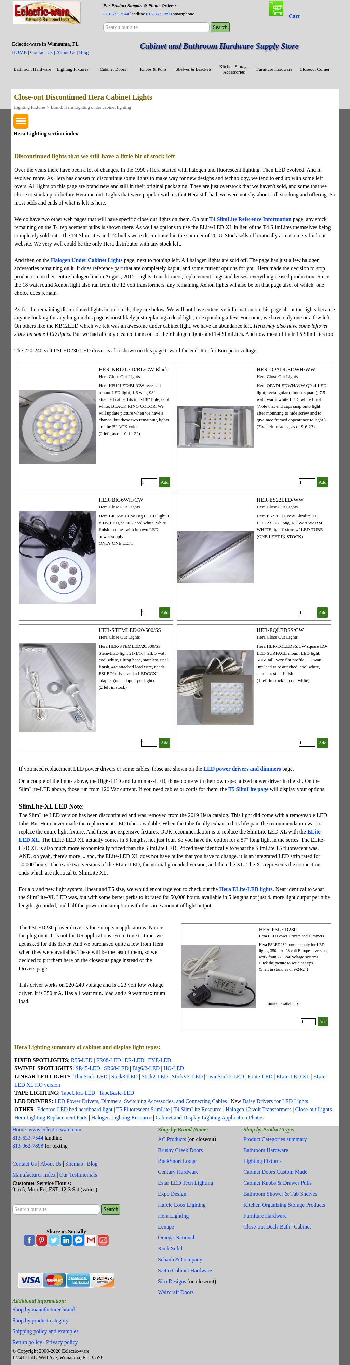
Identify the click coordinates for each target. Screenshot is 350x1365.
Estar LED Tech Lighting (185, 1183)
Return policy (27, 1342)
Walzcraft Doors (176, 1292)
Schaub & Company (180, 1259)
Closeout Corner (315, 69)
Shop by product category (40, 1320)
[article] (96, 427)
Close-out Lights (313, 1109)
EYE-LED (159, 1060)
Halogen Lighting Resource (121, 1117)
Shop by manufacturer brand (43, 1309)
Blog (84, 52)
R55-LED (81, 1060)
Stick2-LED (155, 1076)
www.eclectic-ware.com (55, 1129)
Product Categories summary (275, 1139)
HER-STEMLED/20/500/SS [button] (130, 630)
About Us (66, 52)
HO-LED (173, 1068)
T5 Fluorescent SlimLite (143, 1109)
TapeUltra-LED (78, 1093)
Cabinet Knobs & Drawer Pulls (277, 1183)
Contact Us (41, 52)
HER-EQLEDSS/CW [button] (280, 630)
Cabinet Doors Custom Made (275, 1172)
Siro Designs (172, 1281)
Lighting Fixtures (73, 69)
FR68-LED (108, 1060)
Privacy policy (62, 1342)
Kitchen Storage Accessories (233, 69)
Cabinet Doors (113, 69)
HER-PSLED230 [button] (277, 929)
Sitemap (74, 1164)
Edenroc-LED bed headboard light (74, 1109)
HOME (19, 52)
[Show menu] (20, 121)
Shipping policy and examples (45, 1331)
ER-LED (134, 1060)
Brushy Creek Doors (180, 1150)
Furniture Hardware (274, 69)
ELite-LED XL (292, 1076)
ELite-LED (260, 1076)
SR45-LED (88, 1068)
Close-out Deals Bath (266, 1227)
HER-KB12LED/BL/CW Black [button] (133, 369)
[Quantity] (149, 482)
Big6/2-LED (146, 1068)
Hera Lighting (173, 1216)
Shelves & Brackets (194, 69)
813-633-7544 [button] (116, 13)
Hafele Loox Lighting (182, 1205)
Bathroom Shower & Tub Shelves (280, 1194)
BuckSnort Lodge (177, 1161)
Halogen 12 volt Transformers (258, 1109)
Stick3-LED (124, 1076)
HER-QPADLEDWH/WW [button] (286, 369)
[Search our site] (156, 27)
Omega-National (176, 1238)
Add (165, 482)
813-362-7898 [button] (159, 13)
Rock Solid (170, 1248)
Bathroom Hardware (32, 69)
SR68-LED (117, 1068)
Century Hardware (178, 1172)
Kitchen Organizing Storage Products (284, 1205)
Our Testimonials (78, 1175)
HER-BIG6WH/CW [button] (121, 500)
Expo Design (172, 1194)
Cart (294, 16)
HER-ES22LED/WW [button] (280, 500)
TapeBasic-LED (116, 1093)
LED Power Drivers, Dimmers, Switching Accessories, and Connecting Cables (140, 1101)
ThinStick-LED (90, 1076)
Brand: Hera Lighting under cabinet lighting (91, 107)
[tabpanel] (162, 9)
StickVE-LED (187, 1076)
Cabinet (302, 1227)
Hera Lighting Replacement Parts (51, 1117)
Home (19, 1129)
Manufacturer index (34, 1175)
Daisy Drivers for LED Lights (275, 1101)
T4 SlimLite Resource (197, 1109)
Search (220, 27)
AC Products (172, 1139)
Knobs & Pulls (153, 69)
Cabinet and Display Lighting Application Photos (210, 1117)
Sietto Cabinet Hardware (185, 1270)
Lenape (166, 1227)
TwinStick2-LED (225, 1076)
